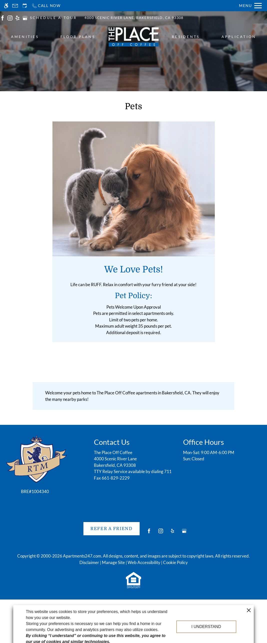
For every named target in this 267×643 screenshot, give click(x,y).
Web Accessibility (144, 562)
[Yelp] (172, 533)
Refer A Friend (111, 528)
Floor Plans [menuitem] (77, 36)
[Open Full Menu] (250, 5)
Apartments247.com (82, 556)
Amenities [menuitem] (25, 36)
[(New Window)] (2, 17)
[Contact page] (15, 5)
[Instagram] (160, 533)
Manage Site (113, 562)
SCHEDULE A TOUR (53, 17)
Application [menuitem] (239, 36)
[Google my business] (184, 533)
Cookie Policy (175, 562)
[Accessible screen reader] (6, 5)
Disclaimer (89, 562)
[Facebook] (149, 533)
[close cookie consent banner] (249, 622)
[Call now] (46, 5)
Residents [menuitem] (186, 36)
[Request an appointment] (25, 5)
